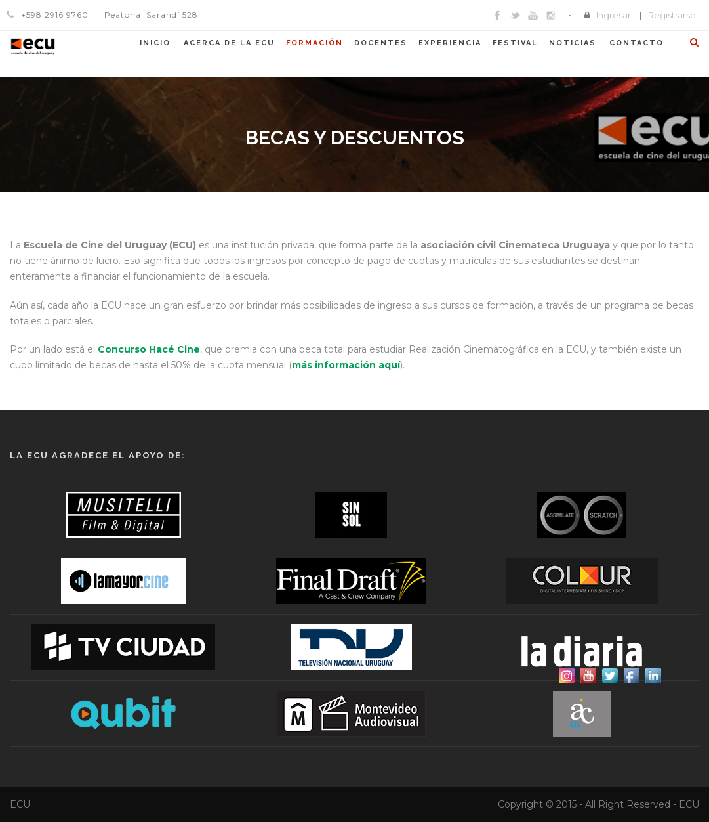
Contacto (636, 43)
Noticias (572, 43)
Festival (515, 43)
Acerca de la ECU (229, 43)
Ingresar (613, 15)
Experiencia (449, 43)
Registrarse (672, 15)
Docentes (380, 43)
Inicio (155, 43)
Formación (314, 43)
